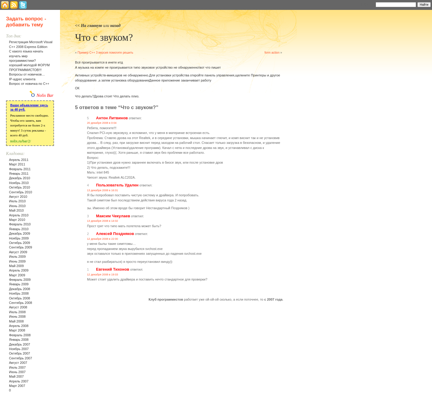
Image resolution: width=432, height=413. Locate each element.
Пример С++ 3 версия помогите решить (105, 52)
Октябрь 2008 (19, 298)
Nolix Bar (45, 95)
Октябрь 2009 (19, 243)
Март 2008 (17, 330)
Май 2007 (16, 376)
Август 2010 (18, 196)
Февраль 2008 (20, 335)
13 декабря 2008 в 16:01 (102, 190)
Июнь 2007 (17, 372)
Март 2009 (17, 275)
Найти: (367, 4)
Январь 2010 (18, 229)
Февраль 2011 (20, 169)
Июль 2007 (17, 367)
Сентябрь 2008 (20, 303)
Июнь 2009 (17, 261)
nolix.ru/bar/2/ (20, 141)
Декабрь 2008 (19, 289)
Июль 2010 (17, 201)
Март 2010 (17, 219)
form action (272, 52)
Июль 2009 (17, 256)
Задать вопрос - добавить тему (26, 22)
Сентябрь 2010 (20, 192)
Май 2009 (16, 266)
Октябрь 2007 (19, 353)
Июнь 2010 (17, 206)
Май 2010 (16, 210)
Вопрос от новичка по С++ (29, 83)
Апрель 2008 (18, 326)
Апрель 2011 (18, 160)
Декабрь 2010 (19, 178)
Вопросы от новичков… (27, 74)
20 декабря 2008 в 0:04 (101, 122)
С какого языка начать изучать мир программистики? (26, 55)
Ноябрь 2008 (19, 293)
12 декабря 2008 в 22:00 (102, 238)
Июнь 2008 (17, 316)
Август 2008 (18, 307)
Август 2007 (18, 362)
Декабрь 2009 (19, 233)
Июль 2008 (17, 312)
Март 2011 (17, 164)
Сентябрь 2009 (20, 247)
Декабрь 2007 (19, 344)
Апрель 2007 (18, 381)
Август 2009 (18, 252)
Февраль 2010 (20, 224)
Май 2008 (16, 321)
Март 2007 (17, 386)
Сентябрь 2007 (20, 358)
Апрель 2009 (18, 270)
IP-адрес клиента (22, 79)
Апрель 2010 (18, 215)
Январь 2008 (18, 339)
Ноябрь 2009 (19, 238)
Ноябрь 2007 (19, 349)
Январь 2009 (18, 284)
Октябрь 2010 (19, 187)
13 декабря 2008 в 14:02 (102, 220)
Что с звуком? (104, 37)
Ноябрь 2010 (19, 183)
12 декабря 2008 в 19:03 (102, 274)
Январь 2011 (18, 173)
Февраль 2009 (20, 279)
